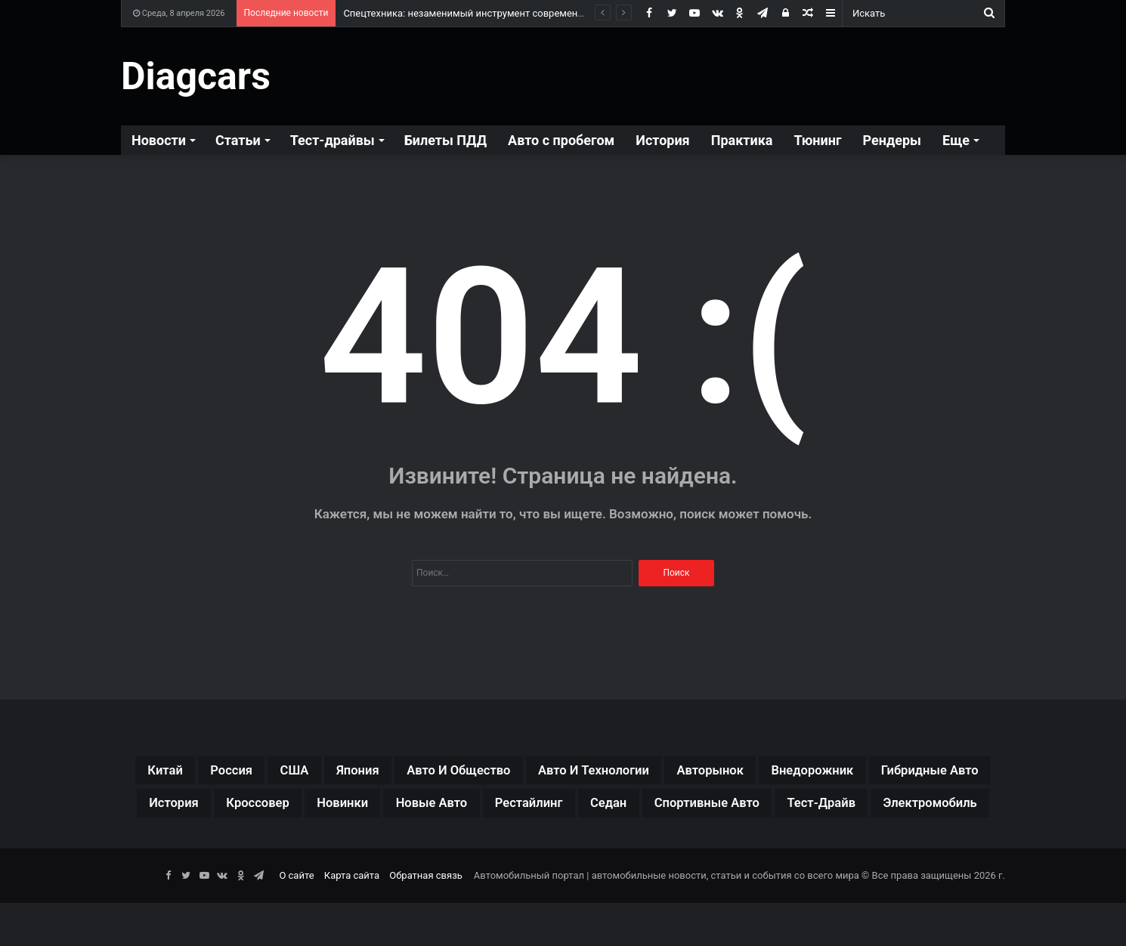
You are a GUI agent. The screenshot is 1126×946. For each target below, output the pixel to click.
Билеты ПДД (445, 140)
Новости (158, 140)
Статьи (238, 140)
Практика (742, 140)
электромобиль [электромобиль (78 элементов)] (698, 845)
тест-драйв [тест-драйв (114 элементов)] (569, 845)
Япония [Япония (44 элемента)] (392, 772)
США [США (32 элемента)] (318, 772)
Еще (956, 140)
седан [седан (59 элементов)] (895, 808)
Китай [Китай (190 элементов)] (168, 772)
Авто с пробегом (561, 140)
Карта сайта (351, 918)
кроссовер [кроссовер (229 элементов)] (484, 808)
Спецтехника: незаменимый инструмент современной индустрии (494, 13)
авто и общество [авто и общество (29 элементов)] (511, 772)
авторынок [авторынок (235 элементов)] (809, 772)
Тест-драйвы (332, 140)
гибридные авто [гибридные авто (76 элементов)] (267, 808)
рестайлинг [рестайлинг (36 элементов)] (802, 808)
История (662, 140)
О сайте (296, 918)
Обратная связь (425, 918)
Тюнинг (817, 140)
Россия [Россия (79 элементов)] (245, 772)
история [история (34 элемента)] (386, 808)
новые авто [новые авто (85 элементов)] (688, 808)
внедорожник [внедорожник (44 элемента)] (929, 772)
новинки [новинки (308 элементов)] (583, 808)
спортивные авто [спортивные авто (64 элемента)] (434, 845)
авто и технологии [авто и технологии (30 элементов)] (671, 772)
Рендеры (892, 140)
